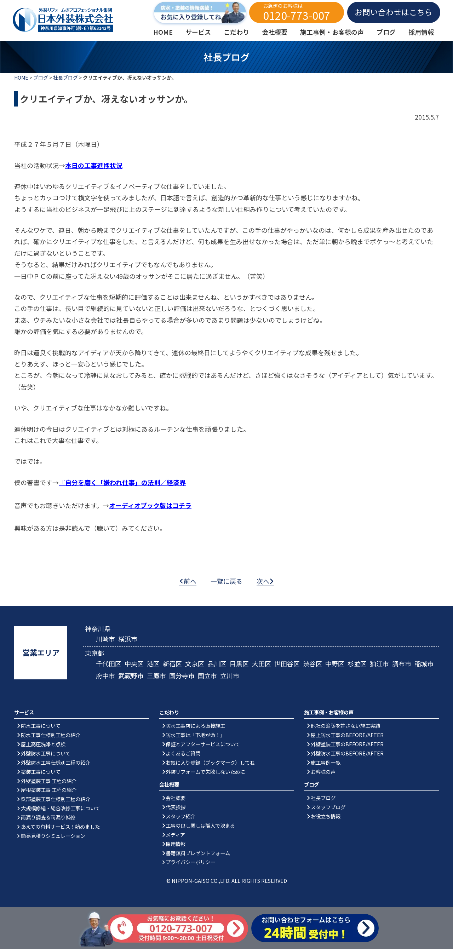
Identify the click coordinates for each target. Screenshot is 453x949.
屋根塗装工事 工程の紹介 (48, 789)
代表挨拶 (175, 807)
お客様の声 (323, 771)
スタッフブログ (328, 807)
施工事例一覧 (325, 762)
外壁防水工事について (45, 753)
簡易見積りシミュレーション (53, 835)
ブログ (40, 77)
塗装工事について (41, 771)
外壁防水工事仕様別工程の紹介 (55, 762)
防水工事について (41, 725)
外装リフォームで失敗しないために (205, 771)
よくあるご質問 (183, 753)
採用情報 (175, 843)
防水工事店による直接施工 (195, 725)
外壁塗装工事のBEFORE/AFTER (347, 744)
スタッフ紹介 (180, 816)
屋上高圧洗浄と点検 (43, 744)
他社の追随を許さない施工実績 (345, 725)
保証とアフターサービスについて (203, 744)
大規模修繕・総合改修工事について (60, 808)
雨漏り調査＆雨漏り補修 (48, 817)
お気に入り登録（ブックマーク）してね (210, 762)
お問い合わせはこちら (393, 11)
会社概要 (175, 797)
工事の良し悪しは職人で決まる (200, 825)
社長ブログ (65, 77)
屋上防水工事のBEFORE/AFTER (347, 734)
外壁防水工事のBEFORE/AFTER (347, 753)
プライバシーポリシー (190, 861)
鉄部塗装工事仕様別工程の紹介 (55, 799)
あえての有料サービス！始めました (60, 826)
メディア (175, 834)
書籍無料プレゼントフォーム (198, 853)
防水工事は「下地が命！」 (195, 734)
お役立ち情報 (325, 816)
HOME (21, 77)
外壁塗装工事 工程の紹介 (48, 780)
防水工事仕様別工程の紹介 (50, 734)
